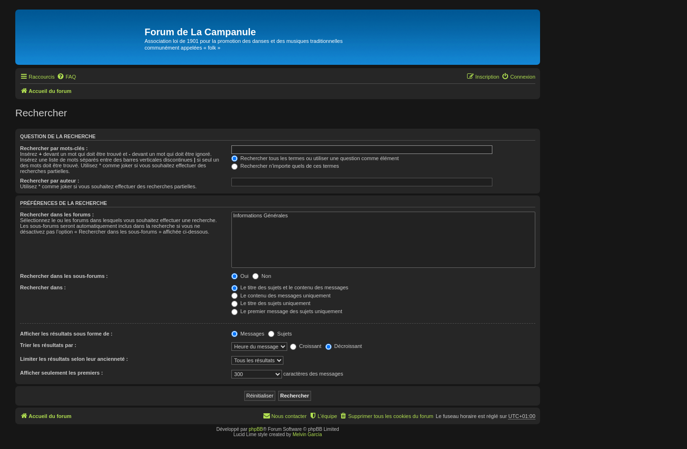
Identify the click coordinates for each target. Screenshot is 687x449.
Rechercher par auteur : (49, 181)
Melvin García (307, 434)
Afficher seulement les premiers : (61, 373)
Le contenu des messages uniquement (281, 295)
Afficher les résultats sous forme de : (66, 334)
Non (261, 276)
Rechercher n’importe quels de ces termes (285, 166)
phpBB (256, 429)
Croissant (306, 346)
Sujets (280, 334)
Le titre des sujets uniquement (271, 303)
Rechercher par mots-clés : (54, 148)
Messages (247, 334)
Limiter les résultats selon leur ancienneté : (74, 359)
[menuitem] (66, 76)
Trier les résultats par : (48, 345)
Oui (240, 276)
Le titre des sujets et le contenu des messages (289, 287)
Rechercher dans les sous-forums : (64, 276)
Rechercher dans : (43, 287)
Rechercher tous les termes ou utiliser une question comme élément (315, 158)
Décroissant (343, 346)
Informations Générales (383, 216)
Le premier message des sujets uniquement (286, 311)
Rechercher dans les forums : (57, 214)
